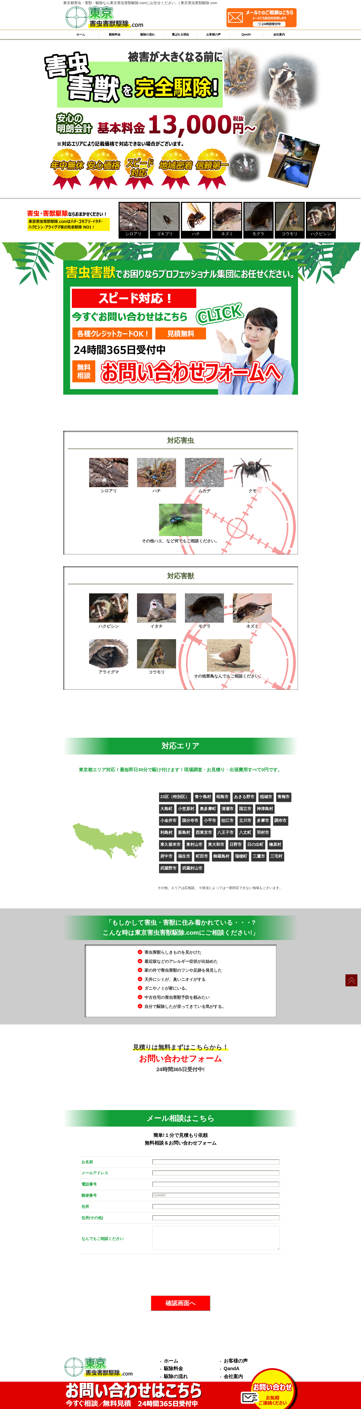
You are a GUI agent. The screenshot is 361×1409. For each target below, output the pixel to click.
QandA (246, 34)
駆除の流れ (147, 34)
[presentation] (180, 1274)
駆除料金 (114, 34)
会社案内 (279, 34)
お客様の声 (213, 34)
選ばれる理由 (180, 34)
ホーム (80, 34)
